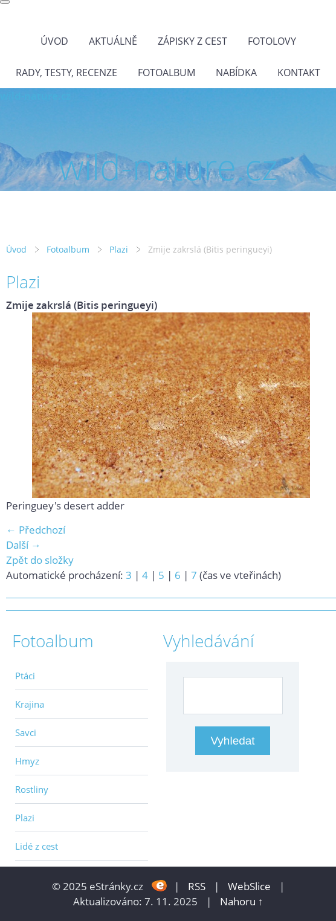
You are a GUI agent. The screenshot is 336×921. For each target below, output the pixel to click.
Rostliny (31, 789)
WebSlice (249, 886)
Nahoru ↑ (241, 901)
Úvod (54, 41)
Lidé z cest (36, 846)
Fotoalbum (166, 72)
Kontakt (298, 72)
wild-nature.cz (35, 96)
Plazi (118, 249)
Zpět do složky (40, 560)
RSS (196, 886)
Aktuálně (113, 41)
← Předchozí (35, 530)
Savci (25, 732)
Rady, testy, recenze (66, 72)
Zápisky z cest (192, 41)
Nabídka (236, 72)
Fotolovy (272, 41)
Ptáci (25, 676)
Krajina (29, 704)
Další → (23, 545)
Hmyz (27, 761)
